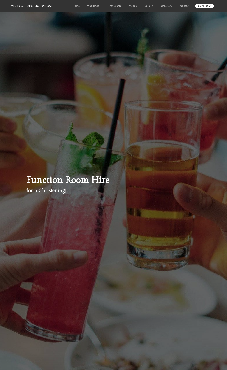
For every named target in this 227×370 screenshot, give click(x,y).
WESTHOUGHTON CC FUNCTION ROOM (31, 6)
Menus (133, 6)
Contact (184, 6)
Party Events (114, 6)
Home (76, 6)
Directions (166, 6)
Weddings (93, 6)
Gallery (148, 6)
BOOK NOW (204, 6)
